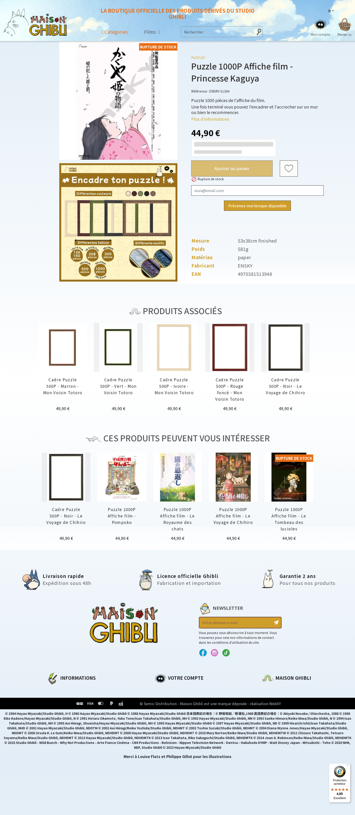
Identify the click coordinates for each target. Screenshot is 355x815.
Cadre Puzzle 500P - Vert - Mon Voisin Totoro (118, 386)
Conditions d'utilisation (70, 704)
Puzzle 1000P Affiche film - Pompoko (122, 515)
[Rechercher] (217, 32)
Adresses (163, 704)
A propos (55, 689)
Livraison (55, 720)
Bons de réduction (173, 712)
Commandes (167, 697)
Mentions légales (63, 697)
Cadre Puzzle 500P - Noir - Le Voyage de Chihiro (285, 386)
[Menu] (347, 766)
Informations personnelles (181, 689)
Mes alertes (165, 728)
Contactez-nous (278, 732)
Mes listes (164, 720)
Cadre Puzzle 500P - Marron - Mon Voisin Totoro (62, 386)
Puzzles (198, 57)
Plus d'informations (210, 119)
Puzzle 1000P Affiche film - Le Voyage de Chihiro (233, 515)
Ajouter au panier (232, 168)
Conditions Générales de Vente (77, 712)
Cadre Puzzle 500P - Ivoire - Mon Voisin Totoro (174, 386)
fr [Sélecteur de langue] (329, 11)
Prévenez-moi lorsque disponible (257, 205)
